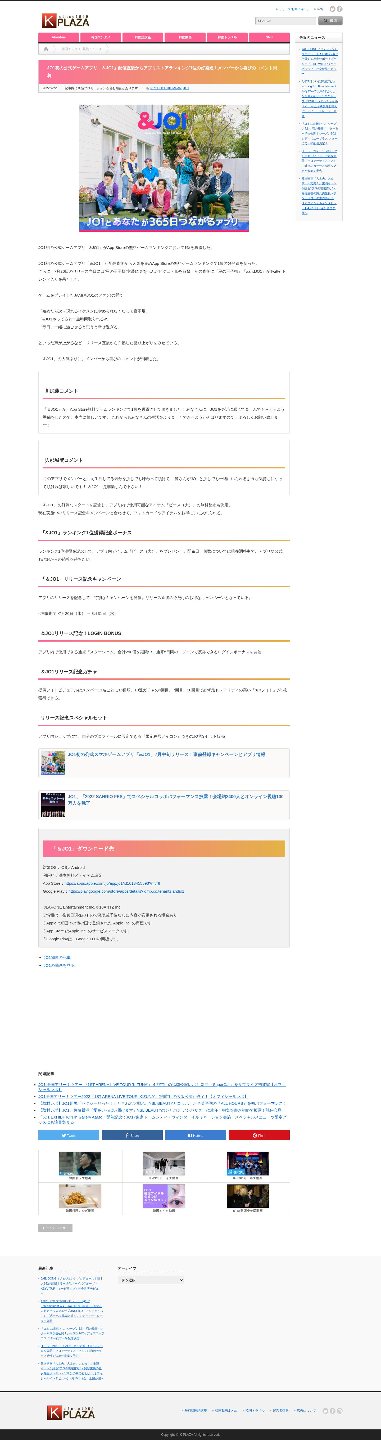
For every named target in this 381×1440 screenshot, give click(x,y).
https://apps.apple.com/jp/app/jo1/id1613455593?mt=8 (112, 883)
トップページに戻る (55, 1227)
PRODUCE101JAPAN (166, 88)
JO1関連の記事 (57, 957)
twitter (332, 9)
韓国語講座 (143, 37)
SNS (269, 37)
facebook (340, 9)
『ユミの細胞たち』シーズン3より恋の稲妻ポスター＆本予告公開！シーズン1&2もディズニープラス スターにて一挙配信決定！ (320, 133)
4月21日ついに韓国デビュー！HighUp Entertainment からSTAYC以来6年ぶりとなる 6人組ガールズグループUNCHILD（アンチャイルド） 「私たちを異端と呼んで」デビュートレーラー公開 (72, 1310)
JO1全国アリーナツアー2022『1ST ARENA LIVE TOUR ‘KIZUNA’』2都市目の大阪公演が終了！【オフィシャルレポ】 (143, 1096)
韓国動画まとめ (226, 1410)
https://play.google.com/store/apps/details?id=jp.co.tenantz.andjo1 (126, 891)
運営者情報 (281, 1410)
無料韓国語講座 (196, 1410)
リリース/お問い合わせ (294, 9)
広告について (306, 1410)
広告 (320, 9)
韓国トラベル (227, 37)
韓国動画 (185, 37)
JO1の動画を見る (59, 965)
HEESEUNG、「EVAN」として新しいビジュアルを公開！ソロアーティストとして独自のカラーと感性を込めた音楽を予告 (319, 160)
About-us (59, 37)
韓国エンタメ (100, 37)
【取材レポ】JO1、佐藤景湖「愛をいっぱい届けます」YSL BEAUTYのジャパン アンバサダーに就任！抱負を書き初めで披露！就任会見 (160, 1110)
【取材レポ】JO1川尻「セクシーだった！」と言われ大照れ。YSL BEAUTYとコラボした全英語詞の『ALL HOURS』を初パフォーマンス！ (162, 1103)
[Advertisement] (185, 17)
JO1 (186, 88)
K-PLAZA (186, 1435)
